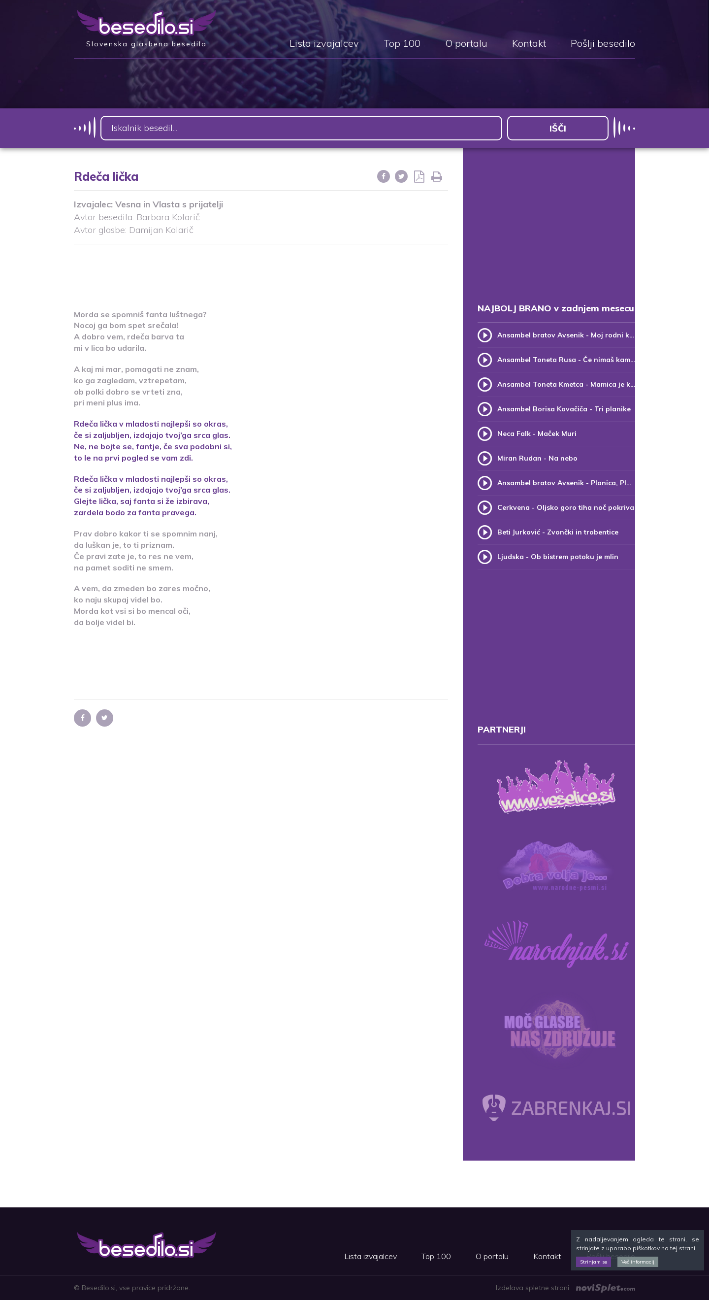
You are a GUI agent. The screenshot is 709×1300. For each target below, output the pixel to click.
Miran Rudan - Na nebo (537, 458)
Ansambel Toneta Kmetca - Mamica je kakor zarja (566, 384)
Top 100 (402, 43)
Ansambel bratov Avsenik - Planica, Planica (566, 482)
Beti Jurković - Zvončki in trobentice (557, 532)
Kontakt (529, 43)
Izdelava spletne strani (565, 1287)
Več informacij (637, 1262)
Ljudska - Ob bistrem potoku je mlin (557, 556)
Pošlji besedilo (603, 43)
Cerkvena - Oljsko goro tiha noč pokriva (565, 507)
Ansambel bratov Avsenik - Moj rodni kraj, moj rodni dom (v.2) (566, 335)
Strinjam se (593, 1262)
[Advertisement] (261, 270)
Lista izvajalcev (324, 43)
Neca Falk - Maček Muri (537, 433)
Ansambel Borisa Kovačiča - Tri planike (564, 408)
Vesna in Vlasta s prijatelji (169, 204)
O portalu (466, 43)
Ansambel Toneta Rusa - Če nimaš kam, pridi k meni (566, 359)
